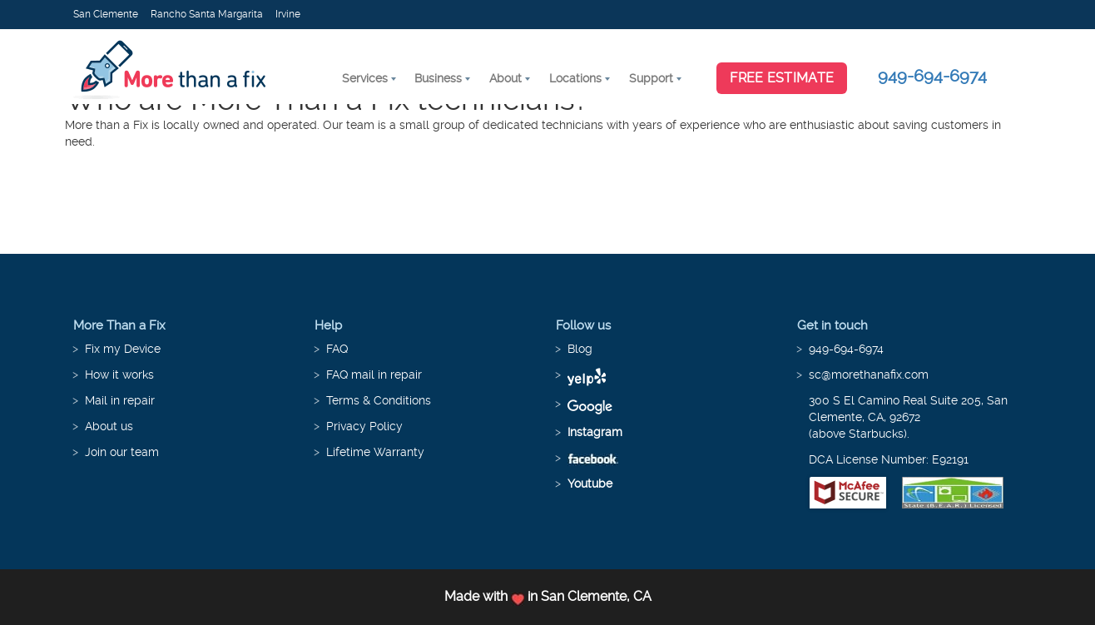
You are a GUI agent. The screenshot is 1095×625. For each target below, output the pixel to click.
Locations (575, 78)
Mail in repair (120, 400)
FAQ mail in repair (374, 374)
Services (365, 78)
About (505, 78)
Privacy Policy (364, 426)
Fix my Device (123, 348)
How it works (119, 374)
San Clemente (105, 14)
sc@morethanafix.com (869, 374)
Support (651, 78)
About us (109, 426)
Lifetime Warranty (375, 452)
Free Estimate (782, 78)
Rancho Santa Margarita (207, 14)
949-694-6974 (932, 76)
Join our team (122, 452)
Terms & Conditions (378, 400)
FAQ (337, 348)
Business (438, 78)
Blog (579, 348)
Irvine (287, 14)
